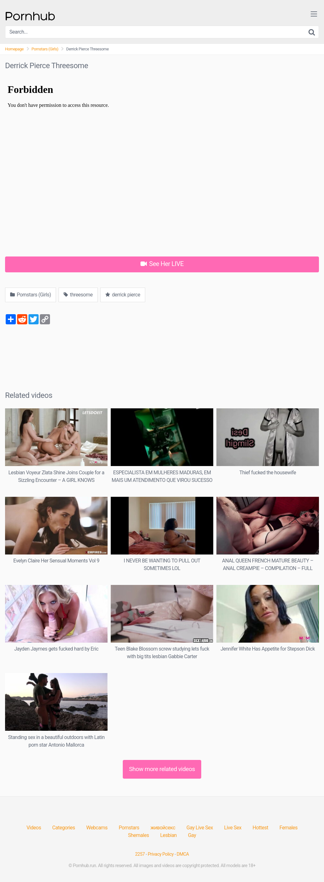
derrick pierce (122, 295)
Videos (34, 828)
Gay (192, 835)
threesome (78, 295)
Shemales (138, 835)
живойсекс (163, 828)
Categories (63, 828)
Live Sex (232, 828)
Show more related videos (162, 769)
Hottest (260, 828)
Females (288, 828)
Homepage (14, 49)
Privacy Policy (161, 854)
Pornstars (129, 828)
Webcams (97, 828)
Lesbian (168, 835)
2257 (140, 854)
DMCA (183, 854)
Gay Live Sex (199, 828)
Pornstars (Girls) (45, 49)
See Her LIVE (162, 264)
